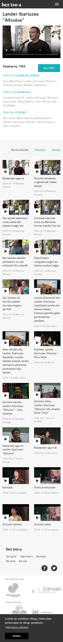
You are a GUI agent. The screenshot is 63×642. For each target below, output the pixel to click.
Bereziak (10, 561)
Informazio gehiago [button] (16, 627)
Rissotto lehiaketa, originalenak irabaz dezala (45, 182)
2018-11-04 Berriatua (16, 92)
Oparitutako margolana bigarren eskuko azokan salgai (46, 261)
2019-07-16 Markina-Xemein (21, 75)
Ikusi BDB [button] (49, 68)
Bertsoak (41, 556)
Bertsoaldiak (19, 150)
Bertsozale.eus (15, 590)
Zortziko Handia (12, 524)
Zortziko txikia (42, 524)
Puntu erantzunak (44, 487)
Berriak (23, 561)
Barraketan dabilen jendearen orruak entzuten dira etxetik (15, 261)
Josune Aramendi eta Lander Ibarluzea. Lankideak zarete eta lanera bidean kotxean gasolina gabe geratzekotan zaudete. (47, 309)
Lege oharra (26, 556)
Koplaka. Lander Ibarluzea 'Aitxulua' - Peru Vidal (46, 353)
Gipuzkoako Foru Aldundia (45, 613)
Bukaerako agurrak (45, 447)
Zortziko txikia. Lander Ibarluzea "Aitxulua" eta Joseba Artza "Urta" (47, 407)
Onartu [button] (16, 636)
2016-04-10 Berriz (15, 112)
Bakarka (40, 150)
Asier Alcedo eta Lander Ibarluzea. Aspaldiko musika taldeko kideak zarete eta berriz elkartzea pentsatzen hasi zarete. (16, 361)
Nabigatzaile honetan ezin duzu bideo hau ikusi (31, 42)
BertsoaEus (17, 4)
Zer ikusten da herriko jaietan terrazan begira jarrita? (12, 303)
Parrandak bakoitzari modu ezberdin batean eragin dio (15, 222)
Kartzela (7, 487)
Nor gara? (11, 556)
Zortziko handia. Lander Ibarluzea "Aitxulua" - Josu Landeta (13, 408)
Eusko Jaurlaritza (19, 613)
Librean (47, 590)
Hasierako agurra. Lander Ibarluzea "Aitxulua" (13, 449)
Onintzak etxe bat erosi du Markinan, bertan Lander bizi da (47, 222)
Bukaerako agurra (13, 178)
